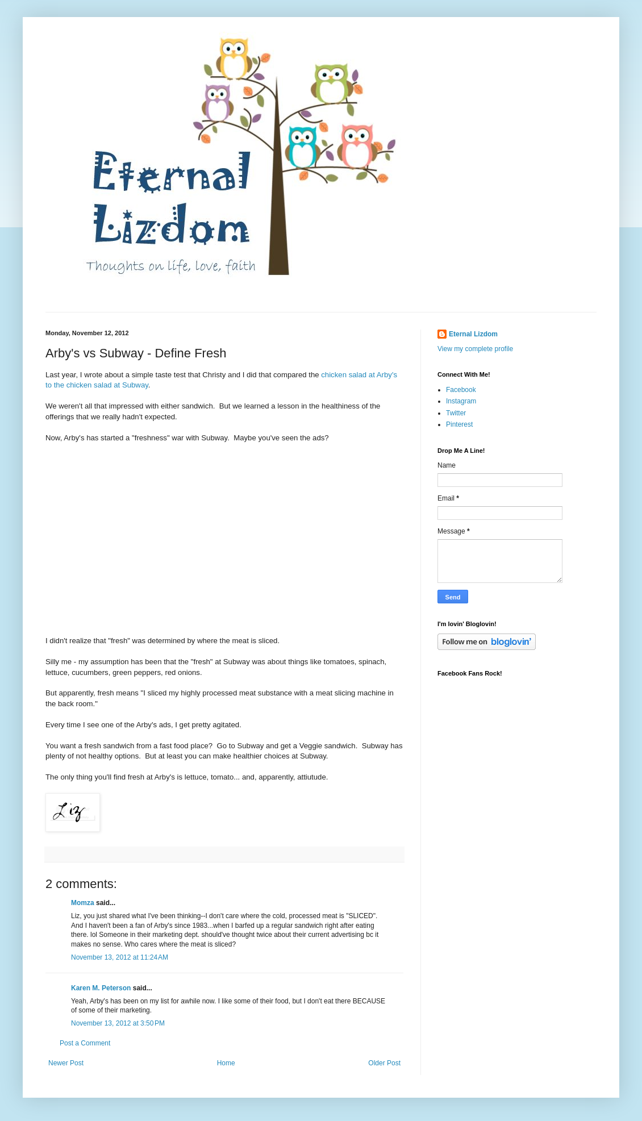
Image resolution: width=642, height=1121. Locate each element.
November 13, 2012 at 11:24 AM (119, 957)
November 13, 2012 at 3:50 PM (118, 1023)
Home (226, 1063)
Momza (82, 903)
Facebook (461, 390)
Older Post (384, 1063)
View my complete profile (475, 349)
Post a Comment (85, 1043)
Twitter (456, 413)
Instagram (461, 401)
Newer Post (66, 1063)
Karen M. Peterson (101, 988)
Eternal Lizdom (473, 334)
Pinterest (459, 424)
